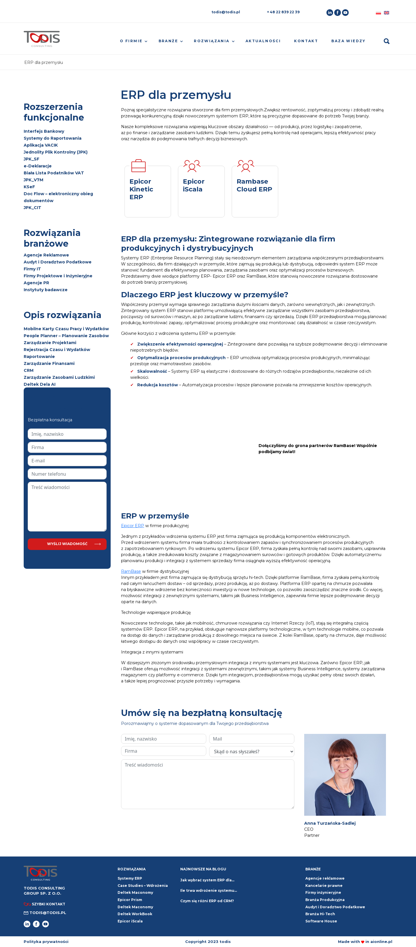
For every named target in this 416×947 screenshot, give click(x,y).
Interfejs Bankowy (44, 131)
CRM (29, 370)
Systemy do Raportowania (52, 138)
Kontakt (306, 41)
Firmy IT (32, 269)
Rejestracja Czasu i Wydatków (57, 349)
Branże (168, 41)
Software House (321, 921)
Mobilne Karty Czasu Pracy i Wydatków (66, 328)
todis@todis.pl (225, 12)
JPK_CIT (32, 207)
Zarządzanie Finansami (49, 363)
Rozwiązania (211, 41)
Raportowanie (39, 356)
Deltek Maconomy (135, 907)
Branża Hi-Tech (320, 914)
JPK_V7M (33, 179)
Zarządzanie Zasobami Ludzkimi (59, 377)
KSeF (29, 186)
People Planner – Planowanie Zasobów (66, 335)
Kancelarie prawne (324, 885)
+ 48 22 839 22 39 (283, 12)
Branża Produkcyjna (325, 900)
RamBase (131, 571)
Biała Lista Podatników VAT (54, 173)
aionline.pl (381, 941)
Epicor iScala (130, 921)
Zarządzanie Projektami (50, 342)
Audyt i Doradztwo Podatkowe (58, 262)
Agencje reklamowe (325, 878)
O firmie (131, 41)
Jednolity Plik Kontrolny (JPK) (56, 152)
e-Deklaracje (38, 166)
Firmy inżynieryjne (323, 892)
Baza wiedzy (348, 41)
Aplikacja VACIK (41, 145)
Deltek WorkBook (135, 914)
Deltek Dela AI (39, 384)
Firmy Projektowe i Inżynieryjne (58, 275)
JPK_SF (31, 159)
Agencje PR (36, 282)
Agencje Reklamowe (46, 255)
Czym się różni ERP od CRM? (207, 901)
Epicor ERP (132, 525)
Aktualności (263, 41)
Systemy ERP (130, 878)
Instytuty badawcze (46, 289)
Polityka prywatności (46, 941)
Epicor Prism (130, 900)
